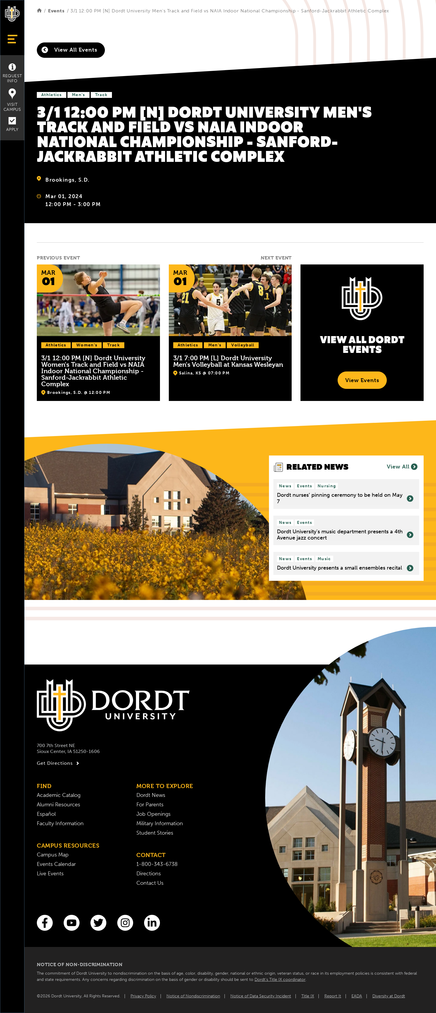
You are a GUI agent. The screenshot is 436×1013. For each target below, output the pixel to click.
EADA (356, 996)
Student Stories (154, 833)
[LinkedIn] (152, 923)
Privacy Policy (143, 996)
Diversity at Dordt (388, 996)
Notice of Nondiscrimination (193, 996)
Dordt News (150, 795)
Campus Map (53, 854)
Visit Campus (12, 100)
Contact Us (150, 883)
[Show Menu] (12, 39)
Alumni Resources (58, 804)
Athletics (51, 94)
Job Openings (153, 814)
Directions (148, 873)
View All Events (69, 50)
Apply (12, 124)
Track (101, 94)
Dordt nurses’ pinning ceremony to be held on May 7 (345, 498)
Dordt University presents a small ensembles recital (345, 568)
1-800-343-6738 (157, 864)
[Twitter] (98, 923)
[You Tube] (72, 923)
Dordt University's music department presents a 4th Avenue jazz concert (345, 535)
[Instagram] (125, 923)
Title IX (307, 996)
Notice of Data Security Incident (260, 996)
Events (56, 11)
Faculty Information (60, 823)
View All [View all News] (402, 466)
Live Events (50, 873)
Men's (78, 94)
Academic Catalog (58, 795)
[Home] (39, 11)
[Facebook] (45, 923)
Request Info (12, 73)
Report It (332, 996)
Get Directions (59, 763)
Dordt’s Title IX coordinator (280, 979)
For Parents (150, 804)
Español (46, 814)
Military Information (159, 823)
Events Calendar (56, 864)
